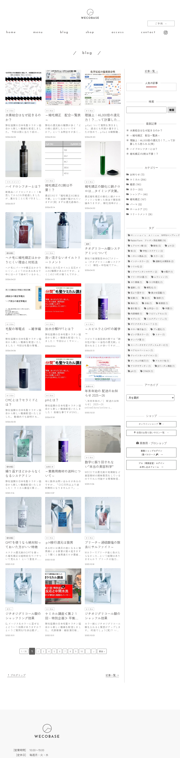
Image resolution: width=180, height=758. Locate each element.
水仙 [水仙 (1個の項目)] (148, 303)
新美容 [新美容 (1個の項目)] (163, 303)
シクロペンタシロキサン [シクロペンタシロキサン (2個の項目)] (144, 271)
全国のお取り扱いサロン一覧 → (151, 432)
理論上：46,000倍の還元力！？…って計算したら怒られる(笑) (152, 142)
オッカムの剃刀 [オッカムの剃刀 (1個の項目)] (140, 360)
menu (38, 32)
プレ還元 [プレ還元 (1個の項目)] (159, 329)
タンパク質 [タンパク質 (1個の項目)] (137, 339)
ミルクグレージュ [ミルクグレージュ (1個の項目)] (157, 318)
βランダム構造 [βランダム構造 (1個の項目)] (166, 365)
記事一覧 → (112, 675)
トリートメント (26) (141, 214)
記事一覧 (151, 71)
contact (148, 32)
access (118, 32)
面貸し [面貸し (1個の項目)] (135, 287)
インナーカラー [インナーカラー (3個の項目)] (140, 261)
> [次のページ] (93, 651)
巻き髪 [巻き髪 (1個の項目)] (135, 308)
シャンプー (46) (139, 194)
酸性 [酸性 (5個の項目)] (157, 245)
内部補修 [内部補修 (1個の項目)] (136, 313)
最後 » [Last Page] (102, 651)
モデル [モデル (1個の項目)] (135, 318)
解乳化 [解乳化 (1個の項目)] (151, 287)
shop (90, 32)
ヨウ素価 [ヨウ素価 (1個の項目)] (136, 282)
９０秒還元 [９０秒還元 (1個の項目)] (156, 282)
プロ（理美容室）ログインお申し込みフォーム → (151, 465)
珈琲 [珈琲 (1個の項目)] (160, 297)
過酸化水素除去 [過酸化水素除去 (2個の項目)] (165, 261)
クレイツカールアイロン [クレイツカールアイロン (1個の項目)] (144, 355)
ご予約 (161, 23)
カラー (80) (136, 189)
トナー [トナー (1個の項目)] (160, 334)
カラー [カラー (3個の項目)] (158, 255)
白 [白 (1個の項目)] (147, 297)
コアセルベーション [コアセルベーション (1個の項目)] (142, 350)
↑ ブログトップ (16, 675)
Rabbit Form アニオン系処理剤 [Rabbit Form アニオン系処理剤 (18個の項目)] (148, 240)
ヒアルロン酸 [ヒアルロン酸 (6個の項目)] (139, 245)
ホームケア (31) (138, 209)
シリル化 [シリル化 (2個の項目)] (136, 266)
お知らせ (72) (137, 174)
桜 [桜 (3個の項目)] (133, 250)
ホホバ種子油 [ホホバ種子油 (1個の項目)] (138, 329)
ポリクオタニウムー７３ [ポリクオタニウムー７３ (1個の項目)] (144, 323)
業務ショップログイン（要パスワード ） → (151, 452)
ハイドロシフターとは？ (144, 149)
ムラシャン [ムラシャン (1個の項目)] (161, 276)
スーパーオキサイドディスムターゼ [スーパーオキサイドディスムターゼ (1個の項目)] (149, 344)
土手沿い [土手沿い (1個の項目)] (152, 308)
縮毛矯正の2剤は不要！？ (144, 154)
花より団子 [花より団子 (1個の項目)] (137, 292)
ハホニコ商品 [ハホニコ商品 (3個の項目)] (139, 255)
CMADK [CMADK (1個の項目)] (148, 371)
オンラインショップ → (151, 424)
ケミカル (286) (138, 179)
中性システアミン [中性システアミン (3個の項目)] (153, 250)
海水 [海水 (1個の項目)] (134, 303)
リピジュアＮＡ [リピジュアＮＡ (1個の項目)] (158, 313)
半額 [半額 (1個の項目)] (168, 308)
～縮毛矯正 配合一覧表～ (145, 135)
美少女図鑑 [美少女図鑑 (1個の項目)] (158, 292)
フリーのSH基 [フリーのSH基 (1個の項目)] (139, 276)
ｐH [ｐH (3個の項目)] (171, 245)
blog (64, 32)
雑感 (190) (135, 184)
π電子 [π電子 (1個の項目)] (168, 271)
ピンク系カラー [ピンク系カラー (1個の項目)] (140, 334)
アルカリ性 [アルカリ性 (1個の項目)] (162, 360)
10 (82, 651)
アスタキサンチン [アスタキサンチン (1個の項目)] (141, 365)
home (11, 32)
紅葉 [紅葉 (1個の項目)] (134, 297)
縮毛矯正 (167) (138, 199)
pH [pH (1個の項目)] (133, 371)
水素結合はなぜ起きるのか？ (146, 130)
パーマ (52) (136, 204)
